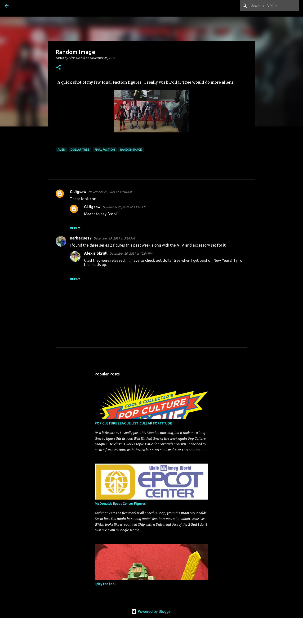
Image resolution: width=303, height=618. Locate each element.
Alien (61, 149)
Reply (75, 228)
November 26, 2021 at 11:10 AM (110, 192)
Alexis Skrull (95, 253)
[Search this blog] (274, 5)
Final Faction (105, 149)
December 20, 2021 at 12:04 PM (130, 253)
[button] (58, 67)
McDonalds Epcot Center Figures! (121, 503)
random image (131, 149)
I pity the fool (105, 584)
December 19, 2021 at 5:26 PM (114, 238)
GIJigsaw (78, 191)
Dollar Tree (80, 149)
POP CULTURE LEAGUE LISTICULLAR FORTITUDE (133, 423)
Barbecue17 (81, 238)
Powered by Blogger (151, 611)
